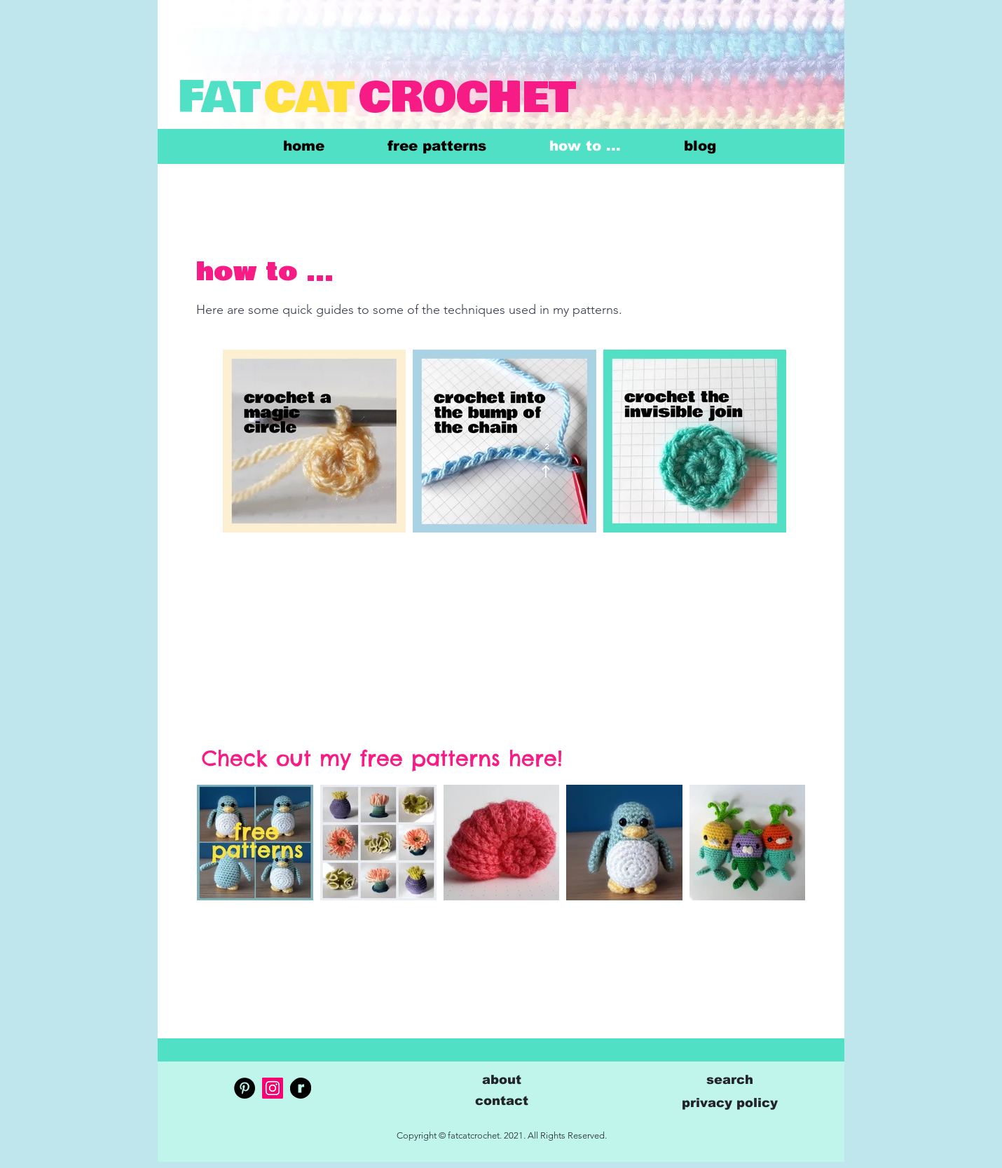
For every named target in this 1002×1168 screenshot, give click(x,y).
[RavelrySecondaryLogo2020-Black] (300, 1088)
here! (536, 758)
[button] (501, 1100)
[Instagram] (272, 1088)
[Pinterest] (244, 1088)
